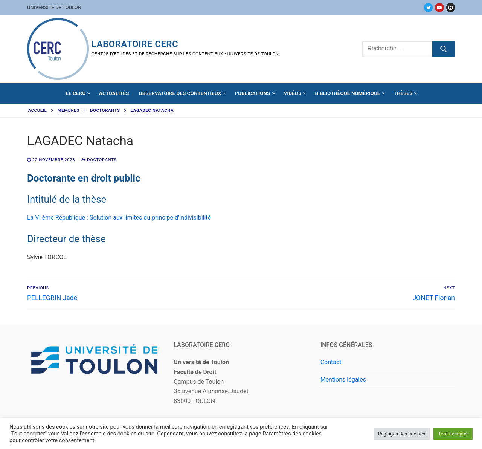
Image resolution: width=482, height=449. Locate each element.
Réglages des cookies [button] (402, 434)
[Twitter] (428, 7)
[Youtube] (439, 7)
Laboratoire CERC (135, 44)
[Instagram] (450, 7)
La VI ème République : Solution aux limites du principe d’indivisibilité (119, 217)
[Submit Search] (443, 49)
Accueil (37, 110)
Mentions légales (343, 379)
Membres (68, 110)
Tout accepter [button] (453, 434)
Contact (331, 362)
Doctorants (105, 110)
